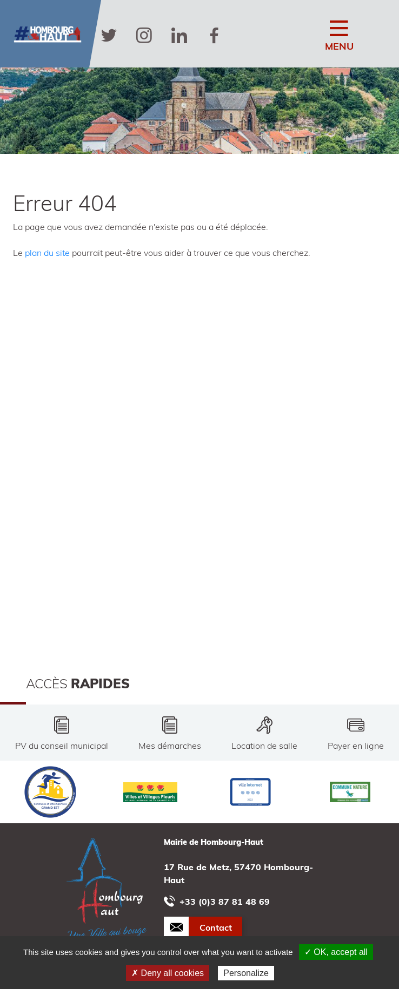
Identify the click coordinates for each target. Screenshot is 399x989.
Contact (216, 927)
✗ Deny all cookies (167, 973)
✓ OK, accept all (336, 952)
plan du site (47, 252)
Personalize (246, 973)
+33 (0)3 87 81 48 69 (217, 901)
